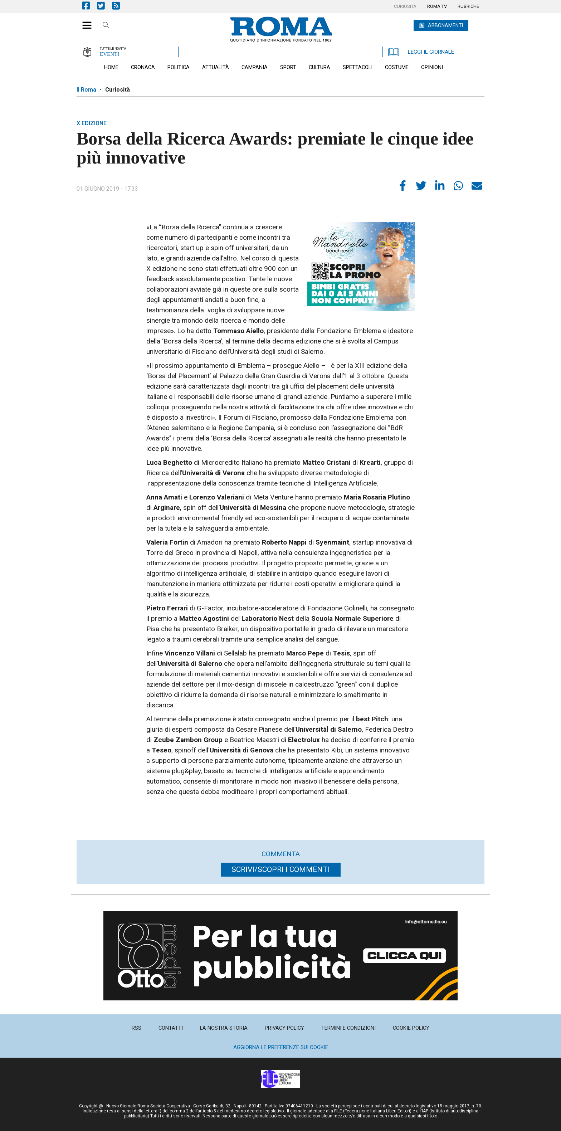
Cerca (106, 26)
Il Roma (86, 89)
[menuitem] (405, 6)
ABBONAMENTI (445, 25)
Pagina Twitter (104, 5)
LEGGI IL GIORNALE (421, 52)
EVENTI (109, 54)
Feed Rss (119, 5)
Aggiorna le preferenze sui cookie (280, 1047)
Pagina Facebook (89, 5)
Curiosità (117, 89)
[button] (84, 21)
